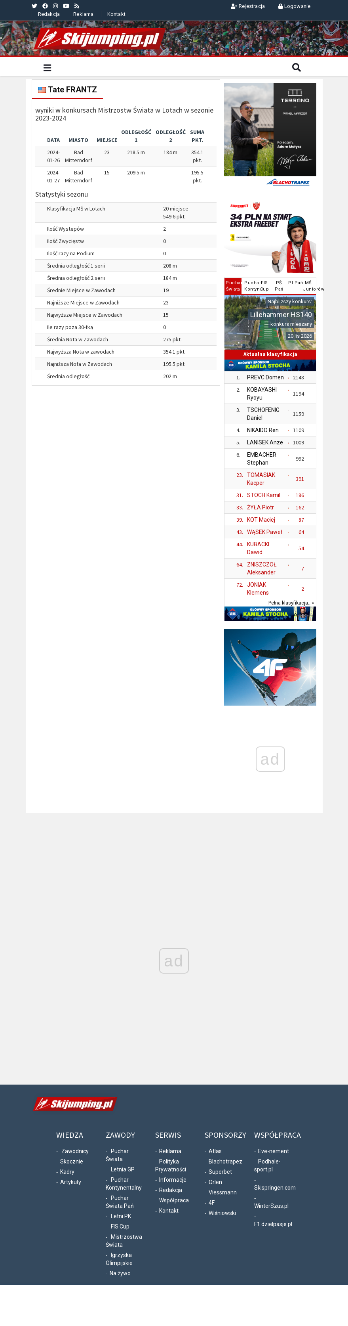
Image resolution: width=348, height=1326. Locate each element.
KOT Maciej (261, 520)
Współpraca (174, 1200)
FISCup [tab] (264, 286)
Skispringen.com (275, 1187)
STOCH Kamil (263, 495)
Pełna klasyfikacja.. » (291, 603)
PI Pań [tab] (294, 282)
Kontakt (116, 14)
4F (212, 1203)
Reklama (83, 14)
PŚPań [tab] (279, 286)
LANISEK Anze (265, 442)
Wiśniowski (222, 1213)
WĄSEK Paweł (264, 532)
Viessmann (223, 1192)
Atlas (215, 1151)
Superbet (220, 1172)
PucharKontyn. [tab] (250, 286)
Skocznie (71, 1161)
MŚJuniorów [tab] (309, 286)
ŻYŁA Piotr (260, 507)
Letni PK (121, 1216)
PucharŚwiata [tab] (234, 286)
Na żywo (120, 1273)
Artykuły (70, 1182)
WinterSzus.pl (271, 1206)
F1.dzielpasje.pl (273, 1224)
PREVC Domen (265, 377)
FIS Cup (120, 1226)
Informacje (172, 1180)
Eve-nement (273, 1151)
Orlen (215, 1182)
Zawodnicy (75, 1151)
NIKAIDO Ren (263, 430)
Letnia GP (123, 1169)
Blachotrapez (225, 1161)
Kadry (67, 1172)
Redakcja (49, 14)
